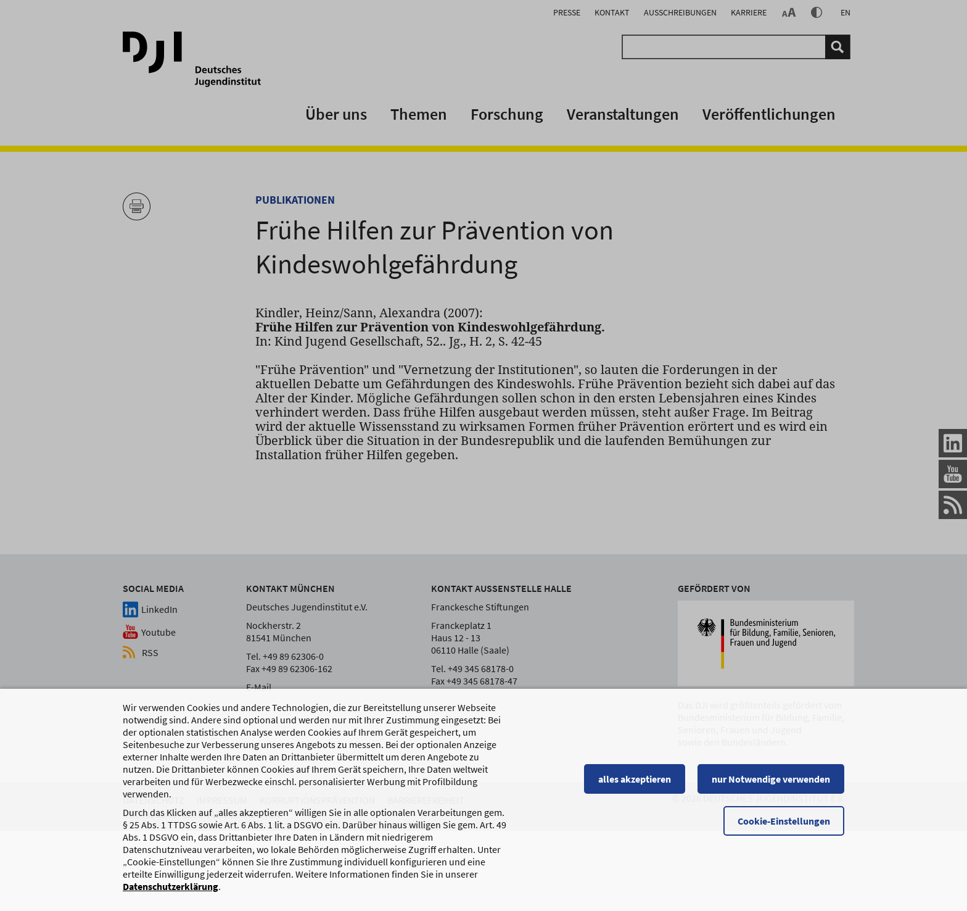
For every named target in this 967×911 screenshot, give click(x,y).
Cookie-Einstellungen (784, 826)
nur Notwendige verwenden (771, 784)
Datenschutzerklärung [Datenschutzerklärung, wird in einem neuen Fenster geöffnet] (170, 892)
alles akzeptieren (634, 784)
